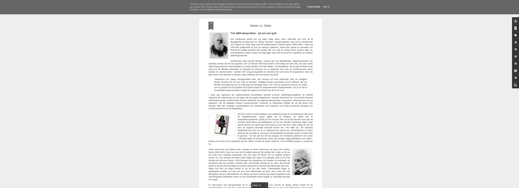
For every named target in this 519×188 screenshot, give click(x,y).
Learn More (313, 7)
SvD (248, 136)
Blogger (261, 186)
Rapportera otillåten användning (275, 186)
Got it (326, 7)
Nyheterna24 (240, 136)
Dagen (228, 136)
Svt (232, 136)
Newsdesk (220, 136)
